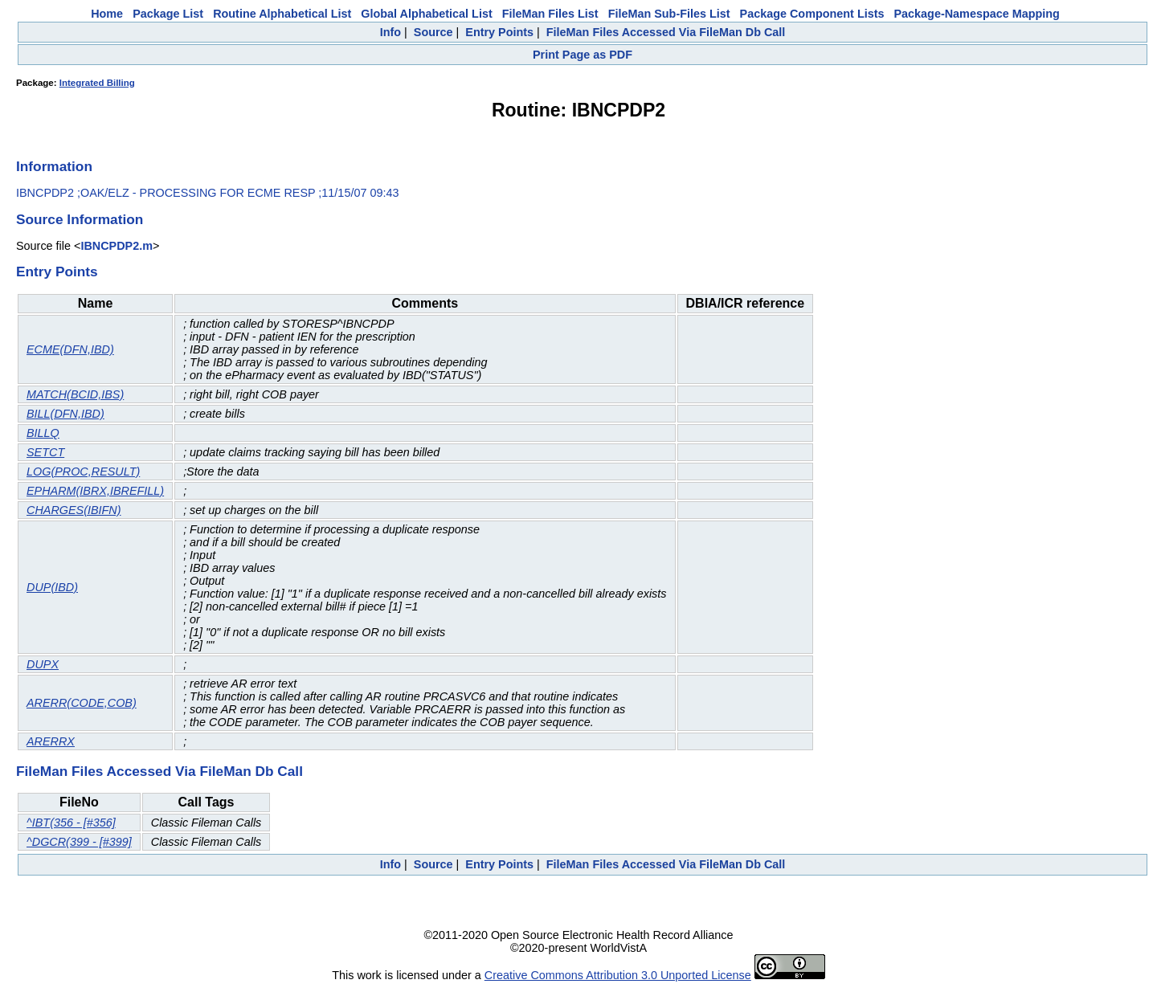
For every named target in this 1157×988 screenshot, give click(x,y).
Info (390, 32)
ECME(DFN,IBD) (70, 349)
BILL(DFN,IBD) (65, 413)
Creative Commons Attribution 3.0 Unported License (617, 975)
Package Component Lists (812, 13)
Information (54, 166)
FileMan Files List (550, 13)
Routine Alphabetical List (282, 13)
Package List (168, 13)
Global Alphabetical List (426, 13)
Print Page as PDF (582, 54)
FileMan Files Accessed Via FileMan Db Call (666, 32)
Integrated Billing (97, 83)
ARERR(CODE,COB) (82, 702)
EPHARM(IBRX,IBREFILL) (95, 490)
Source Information (79, 219)
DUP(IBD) (52, 587)
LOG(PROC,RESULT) (83, 471)
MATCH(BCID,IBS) (75, 394)
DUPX (43, 664)
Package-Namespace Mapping (977, 13)
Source (433, 32)
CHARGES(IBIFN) (74, 510)
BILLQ (43, 433)
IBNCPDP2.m (116, 245)
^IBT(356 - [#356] (71, 822)
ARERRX (51, 741)
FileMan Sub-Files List (669, 13)
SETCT (45, 452)
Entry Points (499, 32)
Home (107, 13)
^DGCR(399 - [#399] (79, 841)
